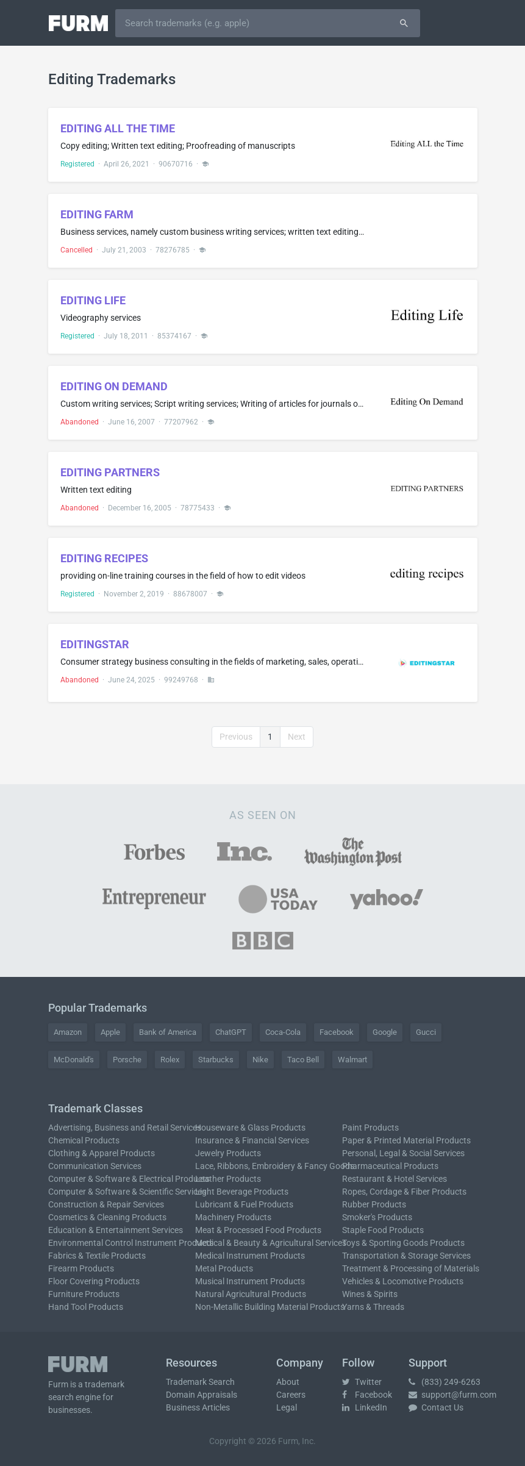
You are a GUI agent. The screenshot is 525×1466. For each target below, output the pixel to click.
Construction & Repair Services (106, 1204)
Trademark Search (200, 1382)
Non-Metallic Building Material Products (270, 1307)
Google (385, 1032)
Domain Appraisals (201, 1395)
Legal (286, 1407)
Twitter (362, 1382)
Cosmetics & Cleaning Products (107, 1217)
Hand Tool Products (85, 1307)
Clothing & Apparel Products (101, 1153)
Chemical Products (84, 1140)
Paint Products (370, 1127)
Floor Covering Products (94, 1281)
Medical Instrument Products (250, 1255)
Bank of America (167, 1032)
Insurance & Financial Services (252, 1140)
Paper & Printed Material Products (406, 1140)
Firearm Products (81, 1268)
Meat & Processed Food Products (258, 1230)
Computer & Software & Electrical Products (129, 1179)
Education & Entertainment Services (115, 1230)
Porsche (127, 1059)
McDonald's (74, 1059)
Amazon (68, 1032)
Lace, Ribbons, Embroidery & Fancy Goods (274, 1166)
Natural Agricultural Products (250, 1294)
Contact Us (436, 1407)
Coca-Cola (283, 1032)
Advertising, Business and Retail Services (124, 1127)
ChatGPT (230, 1032)
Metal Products (224, 1268)
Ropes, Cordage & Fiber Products (404, 1191)
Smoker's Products (377, 1217)
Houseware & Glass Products (250, 1127)
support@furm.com (452, 1395)
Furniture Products (84, 1294)
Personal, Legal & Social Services (403, 1153)
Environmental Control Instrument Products (130, 1243)
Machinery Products (233, 1217)
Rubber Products (374, 1204)
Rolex (169, 1059)
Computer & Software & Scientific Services (127, 1191)
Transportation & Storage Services (406, 1255)
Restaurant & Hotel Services (394, 1179)
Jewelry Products (228, 1153)
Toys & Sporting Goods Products (403, 1243)
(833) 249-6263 (444, 1382)
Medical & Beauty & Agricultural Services (270, 1243)
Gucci (426, 1032)
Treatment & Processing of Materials (410, 1268)
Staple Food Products (383, 1230)
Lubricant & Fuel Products (244, 1204)
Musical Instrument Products (250, 1281)
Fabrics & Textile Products (97, 1255)
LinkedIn (364, 1407)
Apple (110, 1032)
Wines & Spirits (370, 1294)
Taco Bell (303, 1059)
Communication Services (94, 1166)
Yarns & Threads (373, 1307)
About (287, 1382)
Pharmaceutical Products (390, 1166)
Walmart (352, 1059)
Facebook (337, 1032)
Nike (260, 1059)
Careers (290, 1395)
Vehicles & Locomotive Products (402, 1281)
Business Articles (198, 1407)
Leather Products (228, 1179)
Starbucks (216, 1059)
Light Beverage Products (241, 1191)
